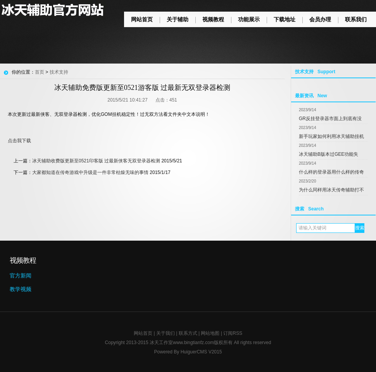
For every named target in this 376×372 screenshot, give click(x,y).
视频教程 (213, 19)
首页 (39, 72)
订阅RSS (232, 333)
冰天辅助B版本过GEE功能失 (328, 154)
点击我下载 (19, 140)
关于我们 (165, 333)
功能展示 (249, 19)
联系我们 (356, 19)
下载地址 (284, 19)
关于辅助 (177, 19)
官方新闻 (20, 275)
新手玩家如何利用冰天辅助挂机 (331, 136)
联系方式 (188, 333)
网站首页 (142, 19)
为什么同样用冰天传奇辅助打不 (331, 190)
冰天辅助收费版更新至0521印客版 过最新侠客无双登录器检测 (96, 161)
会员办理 (320, 19)
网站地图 (210, 333)
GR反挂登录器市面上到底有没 (330, 118)
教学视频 (20, 289)
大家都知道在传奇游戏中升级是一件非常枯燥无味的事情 (90, 172)
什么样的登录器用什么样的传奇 (331, 172)
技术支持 (59, 72)
